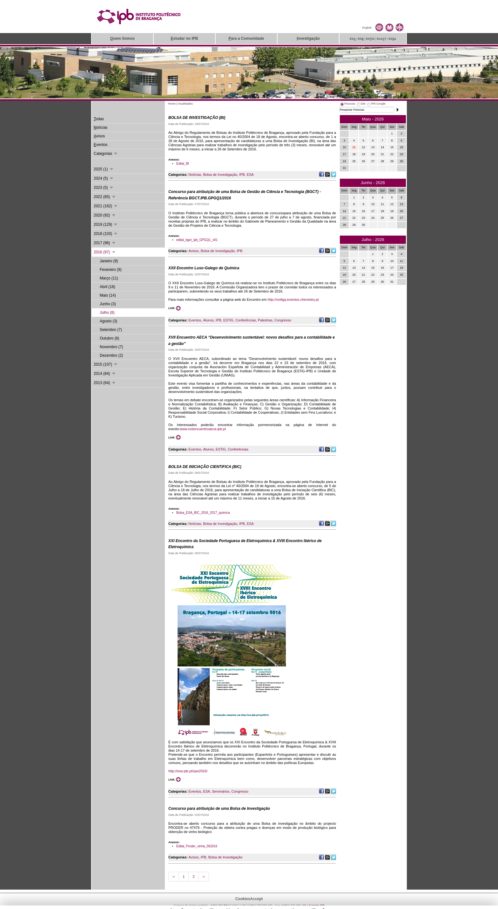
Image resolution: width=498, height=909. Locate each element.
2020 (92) (105, 215)
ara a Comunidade (246, 38)
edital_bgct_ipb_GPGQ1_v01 (197, 240)
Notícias (195, 174)
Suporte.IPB (317, 905)
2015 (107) (106, 364)
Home (172, 103)
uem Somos (122, 38)
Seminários (220, 791)
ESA (250, 174)
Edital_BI (182, 163)
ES (353, 38)
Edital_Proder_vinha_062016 (196, 846)
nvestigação (308, 38)
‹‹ (173, 876)
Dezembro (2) (111, 355)
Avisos (194, 251)
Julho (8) (107, 312)
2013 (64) (105, 382)
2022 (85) (105, 196)
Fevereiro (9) (111, 269)
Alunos (208, 320)
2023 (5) (104, 187)
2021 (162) (106, 206)
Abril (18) (107, 287)
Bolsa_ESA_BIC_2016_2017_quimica (203, 512)
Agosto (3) (108, 321)
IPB (242, 174)
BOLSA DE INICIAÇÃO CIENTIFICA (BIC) (204, 467)
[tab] (347, 104)
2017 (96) (105, 242)
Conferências (245, 320)
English (367, 27)
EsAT (382, 38)
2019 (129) (106, 224)
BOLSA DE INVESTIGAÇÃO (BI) (196, 117)
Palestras (265, 320)
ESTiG (228, 320)
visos (99, 136)
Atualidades (185, 103)
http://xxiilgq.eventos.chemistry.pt (293, 299)
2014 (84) (105, 373)
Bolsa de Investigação (220, 174)
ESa (392, 38)
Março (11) (109, 278)
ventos (100, 144)
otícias (100, 127)
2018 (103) (106, 233)
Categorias (106, 153)
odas (99, 119)
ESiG (370, 38)
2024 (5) (104, 178)
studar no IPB (184, 38)
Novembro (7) (111, 347)
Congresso (282, 320)
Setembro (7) (111, 329)
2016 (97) (105, 252)
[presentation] (347, 104)
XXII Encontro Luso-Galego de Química (203, 268)
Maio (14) (108, 295)
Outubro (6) (109, 338)
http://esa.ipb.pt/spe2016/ (188, 771)
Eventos (195, 320)
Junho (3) (108, 304)
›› (204, 876)
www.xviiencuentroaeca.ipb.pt (203, 429)
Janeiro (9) (109, 261)
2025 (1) (104, 169)
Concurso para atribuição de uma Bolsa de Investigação (219, 808)
